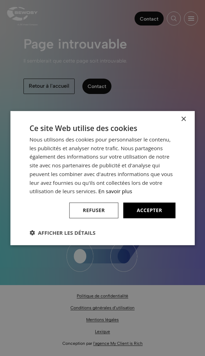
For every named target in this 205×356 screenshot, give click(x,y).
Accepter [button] (149, 210)
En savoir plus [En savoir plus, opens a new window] (115, 191)
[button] (62, 233)
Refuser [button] (94, 210)
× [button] (183, 119)
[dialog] (102, 178)
